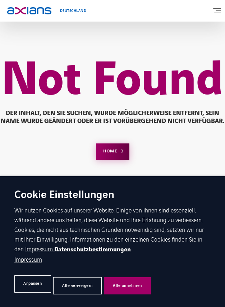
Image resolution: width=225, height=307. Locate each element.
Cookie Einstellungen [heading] (64, 196)
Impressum (39, 250)
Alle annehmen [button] (156, 284)
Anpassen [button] (36, 284)
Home (110, 151)
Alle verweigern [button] (94, 284)
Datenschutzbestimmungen (92, 251)
